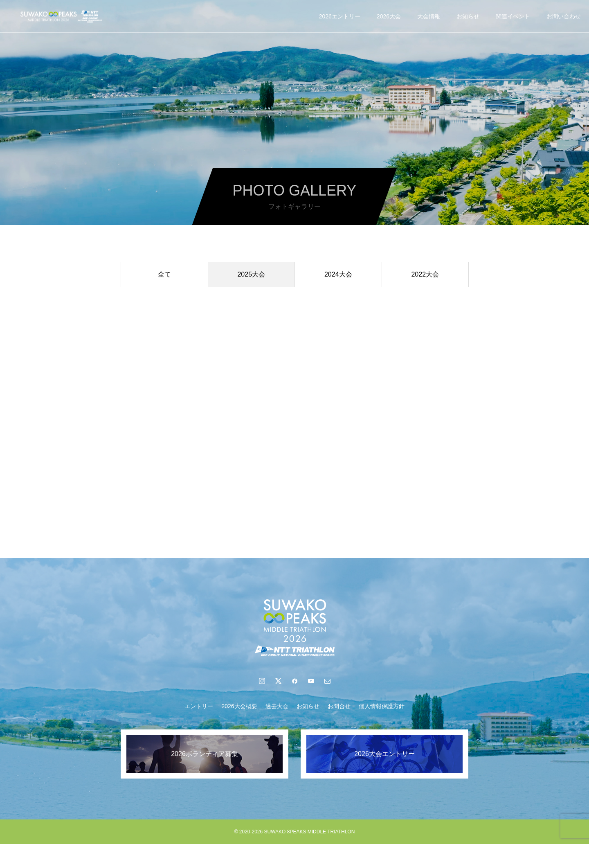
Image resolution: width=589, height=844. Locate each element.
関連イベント (513, 16)
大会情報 (428, 16)
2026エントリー (339, 16)
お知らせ (467, 16)
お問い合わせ (563, 16)
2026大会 (389, 16)
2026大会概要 (239, 706)
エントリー (198, 706)
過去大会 (276, 706)
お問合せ (339, 706)
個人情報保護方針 (382, 706)
